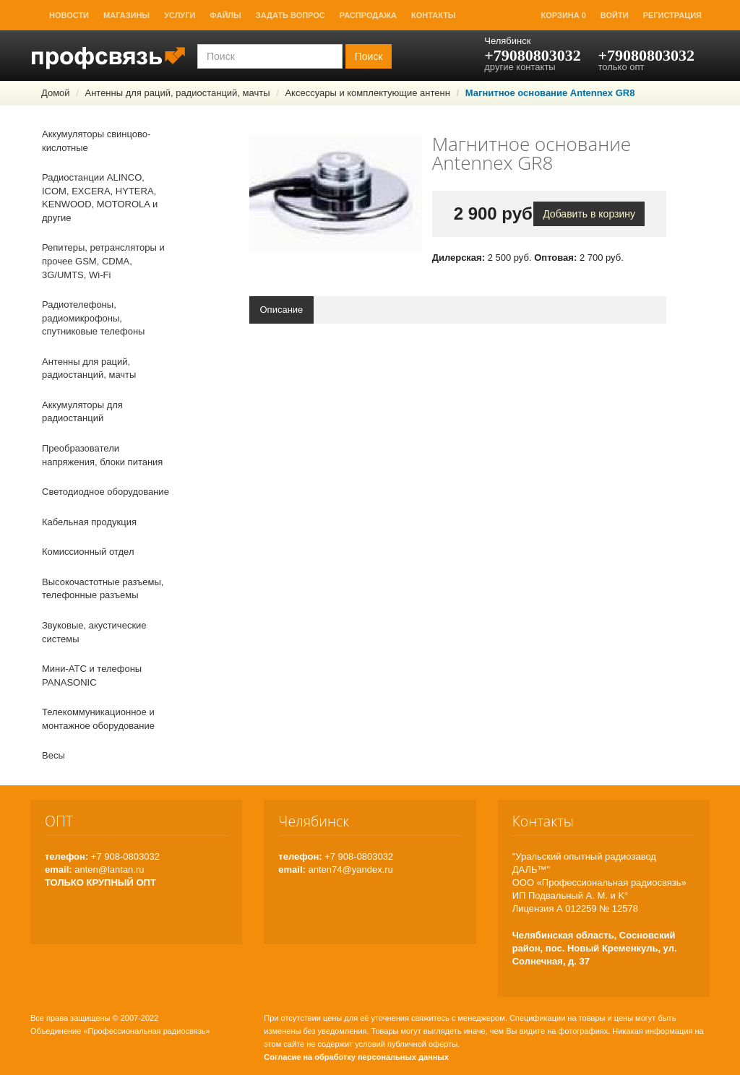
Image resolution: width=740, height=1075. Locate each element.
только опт (621, 66)
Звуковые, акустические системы (94, 632)
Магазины (126, 15)
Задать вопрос (290, 15)
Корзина (563, 15)
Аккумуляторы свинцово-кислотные (96, 141)
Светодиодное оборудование (105, 491)
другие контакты (519, 66)
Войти (615, 15)
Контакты (433, 15)
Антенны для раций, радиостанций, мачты (177, 92)
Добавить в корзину (589, 214)
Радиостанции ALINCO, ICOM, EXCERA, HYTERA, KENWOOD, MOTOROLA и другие (100, 197)
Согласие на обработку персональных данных (356, 1057)
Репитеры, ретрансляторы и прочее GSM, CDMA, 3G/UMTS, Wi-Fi (103, 261)
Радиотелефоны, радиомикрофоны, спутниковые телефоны (93, 318)
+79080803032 (532, 55)
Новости (69, 15)
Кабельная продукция (89, 522)
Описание (282, 309)
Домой (55, 92)
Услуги (179, 15)
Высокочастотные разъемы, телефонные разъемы (102, 589)
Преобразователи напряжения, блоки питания (102, 455)
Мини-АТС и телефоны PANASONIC (92, 675)
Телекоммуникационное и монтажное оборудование (98, 719)
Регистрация (672, 15)
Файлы (225, 15)
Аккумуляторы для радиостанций (82, 412)
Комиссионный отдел (88, 551)
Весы (53, 755)
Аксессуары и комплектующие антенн (367, 92)
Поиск (369, 56)
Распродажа (368, 15)
